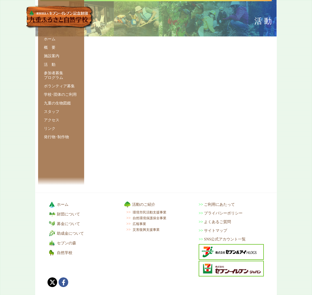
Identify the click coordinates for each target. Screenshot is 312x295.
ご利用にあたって (219, 204)
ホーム (49, 39)
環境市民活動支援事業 (149, 212)
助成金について (70, 233)
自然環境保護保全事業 (149, 218)
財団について (68, 214)
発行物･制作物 (56, 137)
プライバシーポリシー (223, 213)
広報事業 (139, 224)
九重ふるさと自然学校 (60, 17)
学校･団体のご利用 (60, 94)
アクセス (51, 120)
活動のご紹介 (143, 204)
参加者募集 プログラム (53, 75)
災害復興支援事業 (146, 230)
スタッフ (51, 111)
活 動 (49, 64)
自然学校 (64, 253)
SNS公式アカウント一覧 (225, 239)
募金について (68, 224)
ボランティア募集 (59, 86)
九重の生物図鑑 (57, 103)
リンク (49, 128)
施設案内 (51, 56)
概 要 (49, 47)
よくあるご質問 (217, 222)
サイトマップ (215, 230)
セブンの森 (66, 243)
